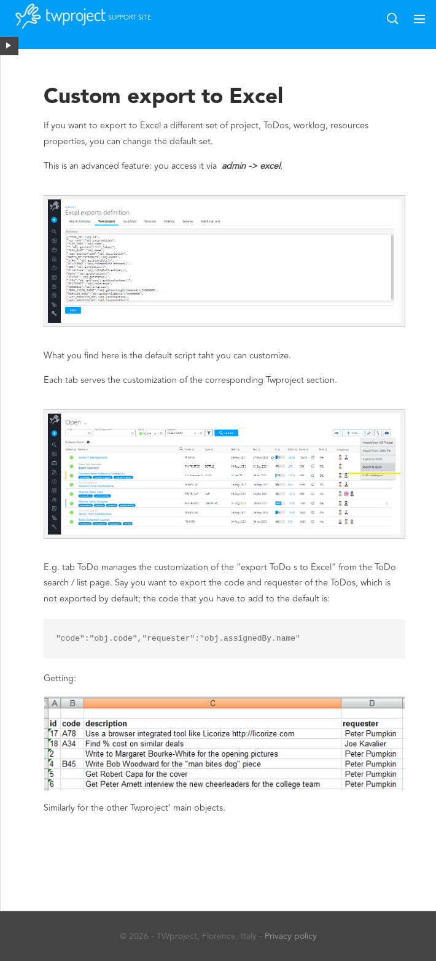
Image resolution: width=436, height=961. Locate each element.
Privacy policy (291, 936)
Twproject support (67, 22)
